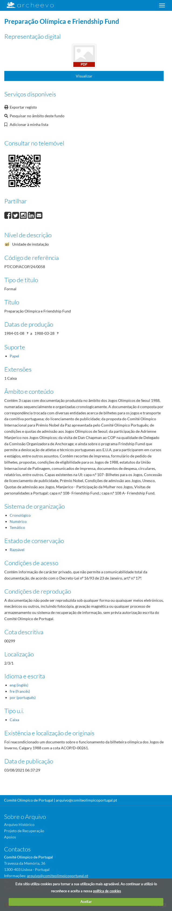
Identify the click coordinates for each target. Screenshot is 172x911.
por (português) (23, 697)
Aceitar (86, 901)
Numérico (18, 521)
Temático (17, 527)
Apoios (10, 837)
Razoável (17, 549)
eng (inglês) (19, 685)
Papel (14, 356)
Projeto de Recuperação (24, 830)
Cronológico (20, 515)
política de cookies (107, 891)
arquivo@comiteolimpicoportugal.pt (86, 800)
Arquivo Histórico (19, 824)
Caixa (14, 719)
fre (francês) (20, 691)
